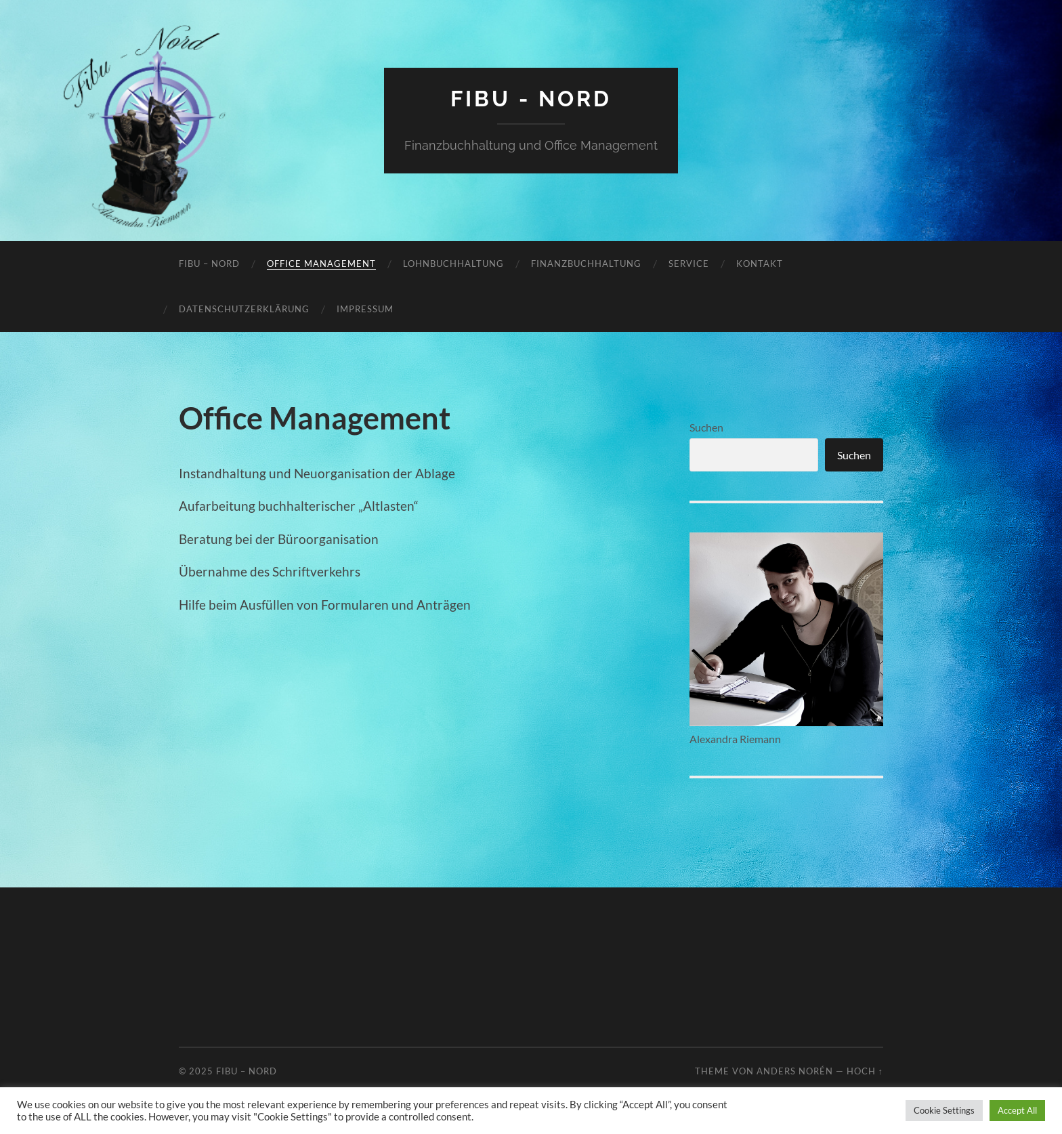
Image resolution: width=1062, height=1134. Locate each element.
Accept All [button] (1017, 1110)
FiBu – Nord (209, 263)
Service (688, 263)
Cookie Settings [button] (944, 1110)
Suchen (706, 427)
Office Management (321, 263)
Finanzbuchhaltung (586, 263)
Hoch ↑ (865, 1071)
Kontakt (759, 263)
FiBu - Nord (531, 98)
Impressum (365, 308)
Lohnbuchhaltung (453, 263)
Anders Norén (795, 1071)
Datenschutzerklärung (244, 308)
